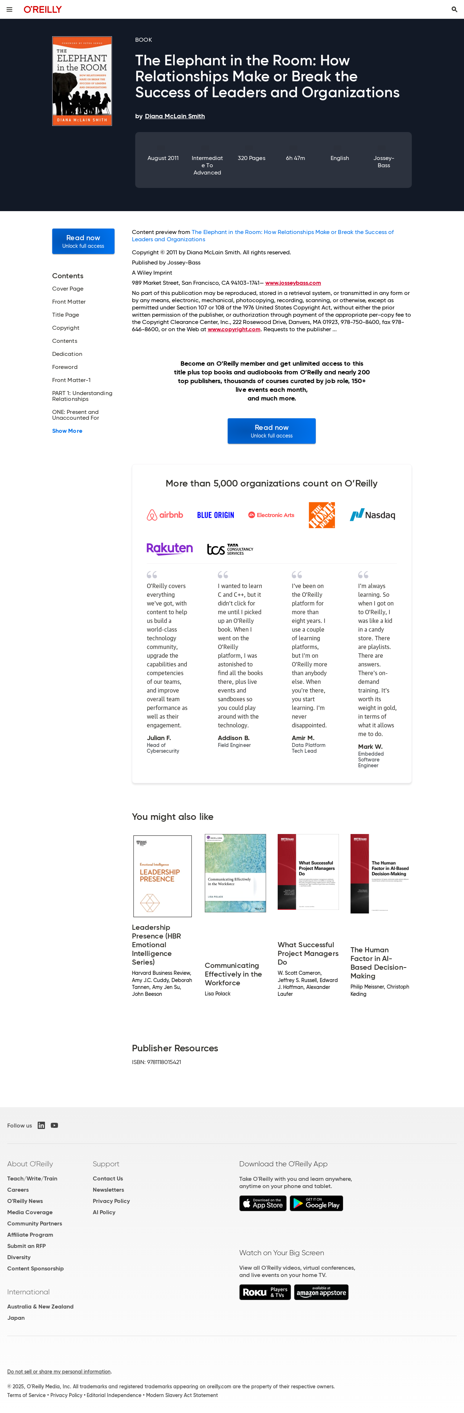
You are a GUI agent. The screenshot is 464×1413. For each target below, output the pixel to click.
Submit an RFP (26, 1246)
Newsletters (108, 1190)
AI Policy (104, 1212)
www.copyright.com (234, 329)
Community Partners (34, 1223)
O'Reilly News (25, 1201)
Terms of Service (26, 1395)
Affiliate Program (30, 1235)
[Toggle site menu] (9, 9)
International (28, 1291)
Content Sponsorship (35, 1268)
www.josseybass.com (293, 283)
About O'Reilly (30, 1163)
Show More (67, 431)
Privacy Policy (111, 1201)
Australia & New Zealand (40, 1306)
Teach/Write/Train (32, 1178)
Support (106, 1163)
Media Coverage (30, 1212)
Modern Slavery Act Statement (182, 1395)
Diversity (18, 1257)
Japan (16, 1318)
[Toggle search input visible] (454, 9)
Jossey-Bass (384, 162)
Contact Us (108, 1178)
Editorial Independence (114, 1395)
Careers (18, 1190)
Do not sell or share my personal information (59, 1371)
